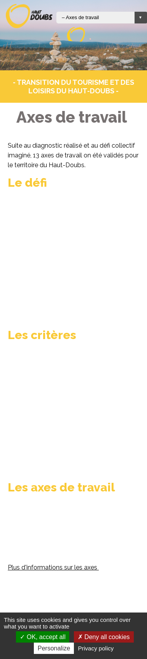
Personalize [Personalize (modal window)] (54, 648)
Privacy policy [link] (96, 648)
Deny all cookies (104, 637)
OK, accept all (42, 637)
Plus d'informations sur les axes (53, 567)
